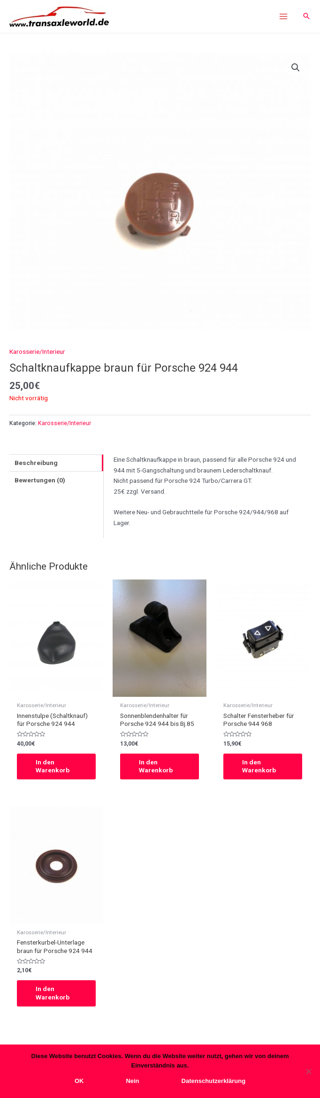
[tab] (56, 463)
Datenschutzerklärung (214, 1080)
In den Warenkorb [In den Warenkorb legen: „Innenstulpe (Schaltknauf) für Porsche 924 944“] (52, 766)
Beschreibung (36, 462)
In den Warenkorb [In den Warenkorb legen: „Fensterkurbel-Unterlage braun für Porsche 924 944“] (52, 993)
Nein (132, 1080)
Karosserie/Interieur (37, 351)
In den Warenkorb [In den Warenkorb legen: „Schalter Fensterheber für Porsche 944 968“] (259, 766)
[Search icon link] (306, 17)
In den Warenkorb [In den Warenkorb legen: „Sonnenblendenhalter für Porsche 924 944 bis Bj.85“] (156, 766)
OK (79, 1080)
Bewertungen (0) (40, 480)
